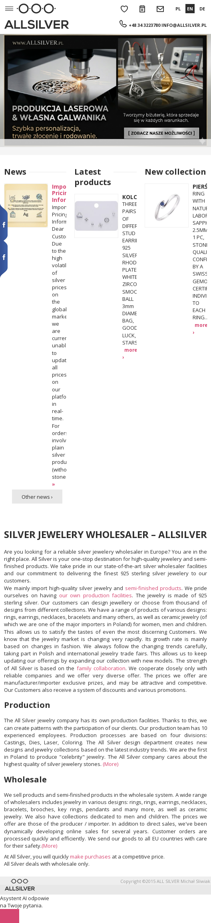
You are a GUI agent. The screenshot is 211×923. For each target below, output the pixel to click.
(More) (110, 764)
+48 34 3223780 (144, 25)
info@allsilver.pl (184, 25)
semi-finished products (153, 588)
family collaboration (101, 668)
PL (178, 9)
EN (190, 9)
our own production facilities (95, 595)
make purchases (90, 856)
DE (202, 9)
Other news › (37, 496)
